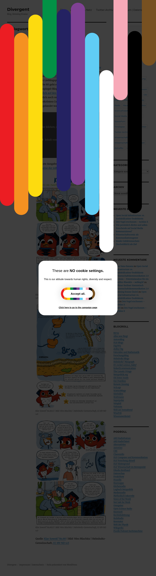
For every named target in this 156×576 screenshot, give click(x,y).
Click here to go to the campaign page (78, 307)
